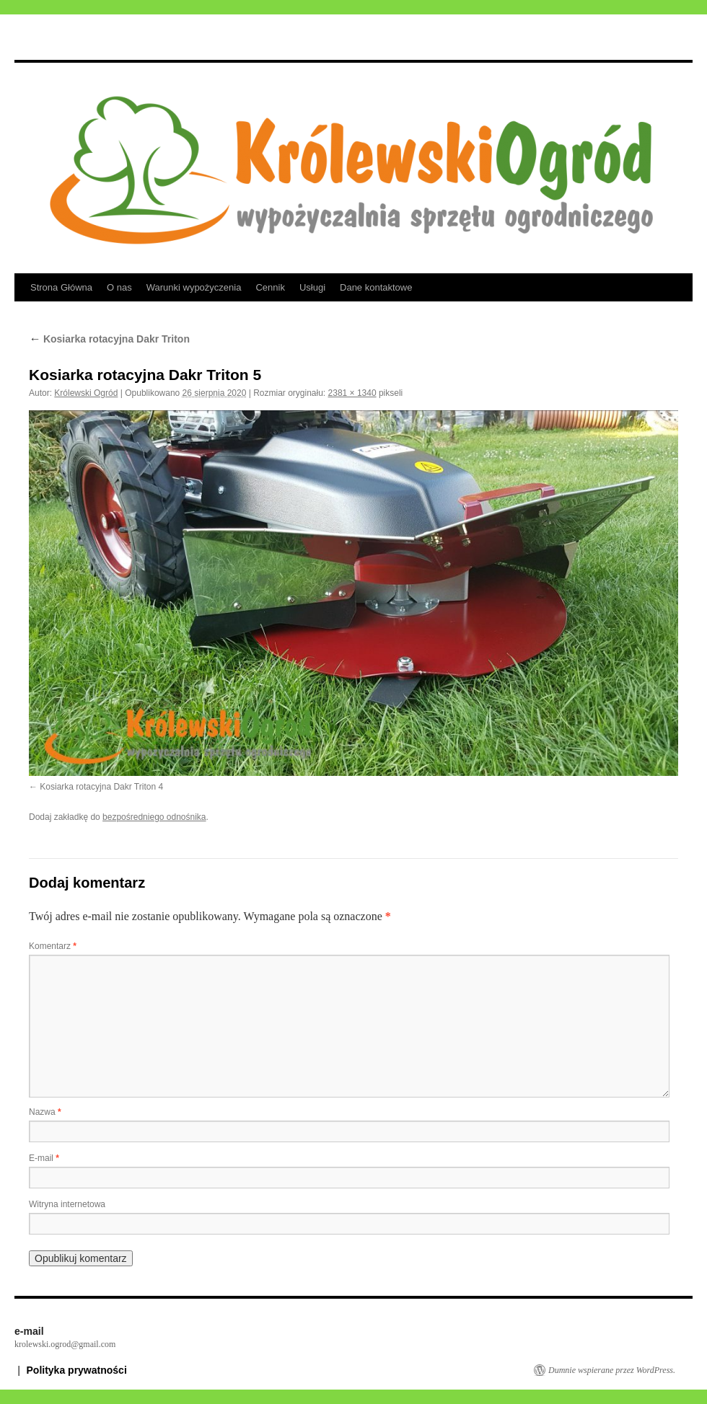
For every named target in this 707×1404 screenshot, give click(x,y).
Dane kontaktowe (376, 287)
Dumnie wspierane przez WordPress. (611, 1370)
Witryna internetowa (67, 1204)
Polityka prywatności (77, 1370)
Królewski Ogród (86, 393)
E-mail (44, 1158)
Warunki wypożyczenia (194, 287)
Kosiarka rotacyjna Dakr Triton (109, 339)
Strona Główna (61, 287)
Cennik (269, 287)
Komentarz (52, 946)
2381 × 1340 (352, 393)
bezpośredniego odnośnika (154, 817)
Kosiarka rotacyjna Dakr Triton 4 (101, 787)
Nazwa (45, 1112)
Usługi (312, 287)
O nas (119, 287)
